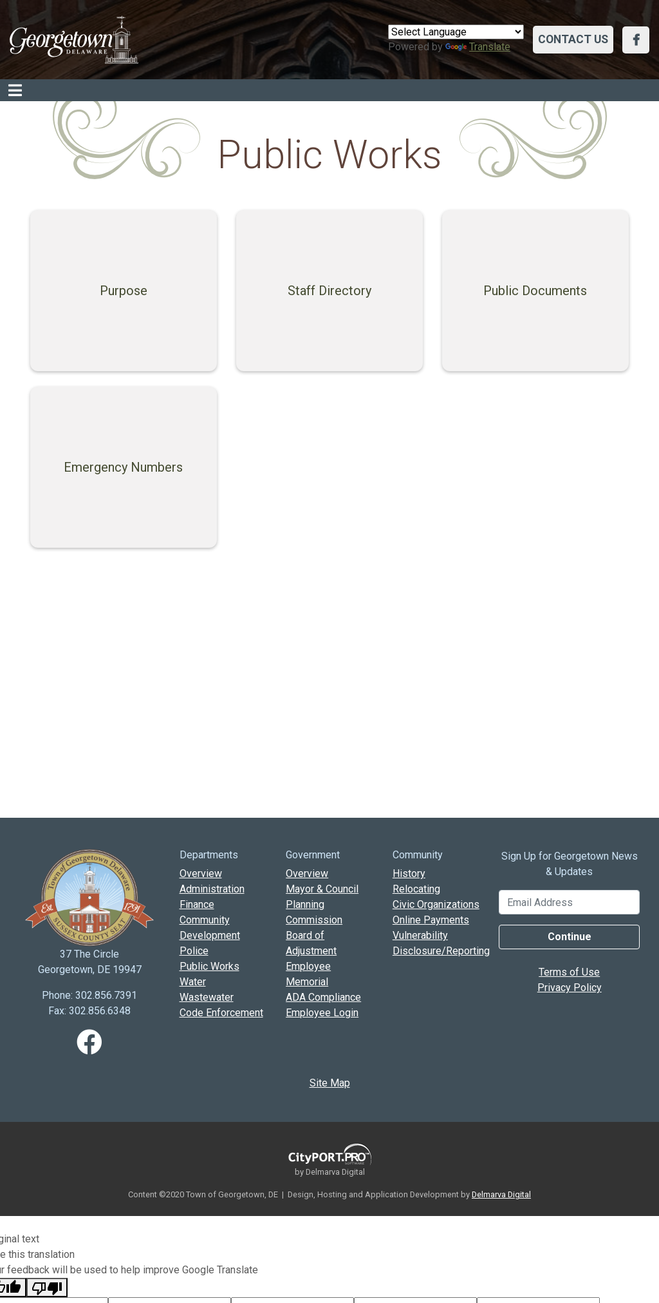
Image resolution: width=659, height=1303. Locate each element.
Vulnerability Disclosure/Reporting (436, 943)
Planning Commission (314, 912)
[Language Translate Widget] (456, 31)
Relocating (416, 889)
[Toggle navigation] (15, 90)
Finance (197, 904)
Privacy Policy (569, 987)
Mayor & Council (322, 889)
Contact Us (573, 39)
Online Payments (431, 920)
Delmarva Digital (501, 1194)
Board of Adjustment (311, 943)
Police (194, 951)
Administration (212, 889)
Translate (477, 47)
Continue (569, 937)
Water (193, 982)
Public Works (209, 966)
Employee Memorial (308, 974)
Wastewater (207, 997)
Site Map (330, 1083)
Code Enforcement (221, 1013)
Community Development (210, 927)
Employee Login (322, 1013)
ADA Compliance (323, 997)
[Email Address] (569, 902)
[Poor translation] (47, 1287)
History (409, 873)
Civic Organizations (436, 904)
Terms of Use (569, 972)
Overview (201, 873)
